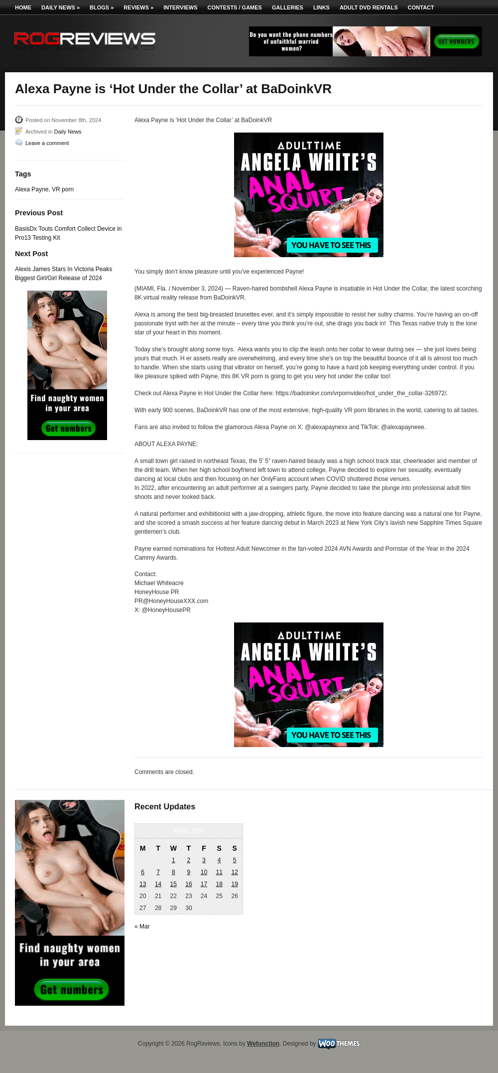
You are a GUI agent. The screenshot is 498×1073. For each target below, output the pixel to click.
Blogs (102, 7)
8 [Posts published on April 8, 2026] (173, 872)
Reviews (138, 7)
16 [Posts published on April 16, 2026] (188, 884)
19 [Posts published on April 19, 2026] (234, 884)
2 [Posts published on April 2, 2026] (189, 860)
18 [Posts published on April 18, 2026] (219, 884)
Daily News (60, 7)
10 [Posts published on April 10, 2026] (204, 872)
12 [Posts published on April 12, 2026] (234, 872)
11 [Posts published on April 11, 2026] (219, 872)
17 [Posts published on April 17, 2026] (204, 884)
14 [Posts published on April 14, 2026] (158, 884)
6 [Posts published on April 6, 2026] (142, 872)
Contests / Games (235, 7)
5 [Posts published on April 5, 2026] (235, 860)
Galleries (287, 7)
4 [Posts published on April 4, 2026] (219, 860)
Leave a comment (47, 143)
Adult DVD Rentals (369, 7)
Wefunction (263, 1043)
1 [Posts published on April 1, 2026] (173, 860)
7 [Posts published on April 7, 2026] (158, 872)
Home (23, 7)
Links (321, 7)
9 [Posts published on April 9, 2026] (189, 872)
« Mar (142, 926)
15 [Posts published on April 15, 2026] (173, 884)
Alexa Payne (31, 189)
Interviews (180, 7)
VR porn (63, 189)
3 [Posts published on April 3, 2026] (204, 860)
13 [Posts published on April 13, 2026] (142, 884)
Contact (421, 7)
